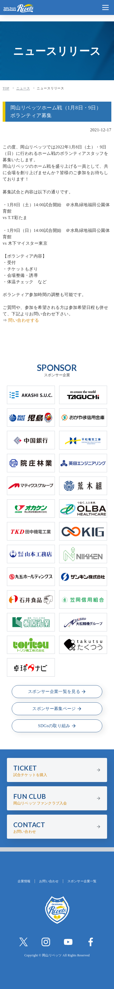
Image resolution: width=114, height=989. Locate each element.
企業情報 (24, 881)
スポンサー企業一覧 (81, 881)
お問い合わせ (49, 881)
